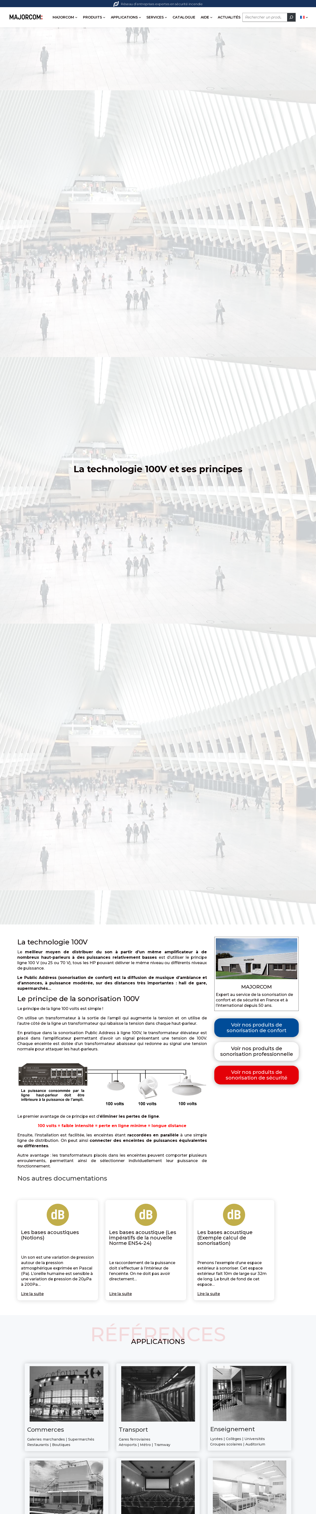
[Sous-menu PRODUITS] (59, 29)
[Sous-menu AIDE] (166, 29)
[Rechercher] (246, 29)
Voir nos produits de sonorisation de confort (256, 1040)
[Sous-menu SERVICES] (121, 29)
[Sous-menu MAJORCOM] (31, 29)
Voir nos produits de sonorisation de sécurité (256, 1088)
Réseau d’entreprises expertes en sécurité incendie (158, 4)
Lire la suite (32, 1306)
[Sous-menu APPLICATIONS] (95, 29)
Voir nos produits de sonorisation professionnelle (256, 1064)
